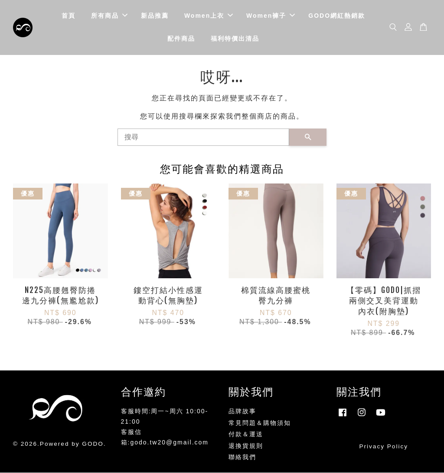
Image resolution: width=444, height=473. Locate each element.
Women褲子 (270, 15)
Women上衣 (208, 15)
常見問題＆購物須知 (260, 423)
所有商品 (109, 15)
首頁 (68, 15)
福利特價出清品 (235, 38)
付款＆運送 (246, 434)
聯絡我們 (242, 457)
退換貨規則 (246, 446)
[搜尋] (203, 137)
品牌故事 (242, 412)
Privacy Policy (383, 447)
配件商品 (181, 38)
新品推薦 (155, 15)
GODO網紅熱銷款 (336, 15)
